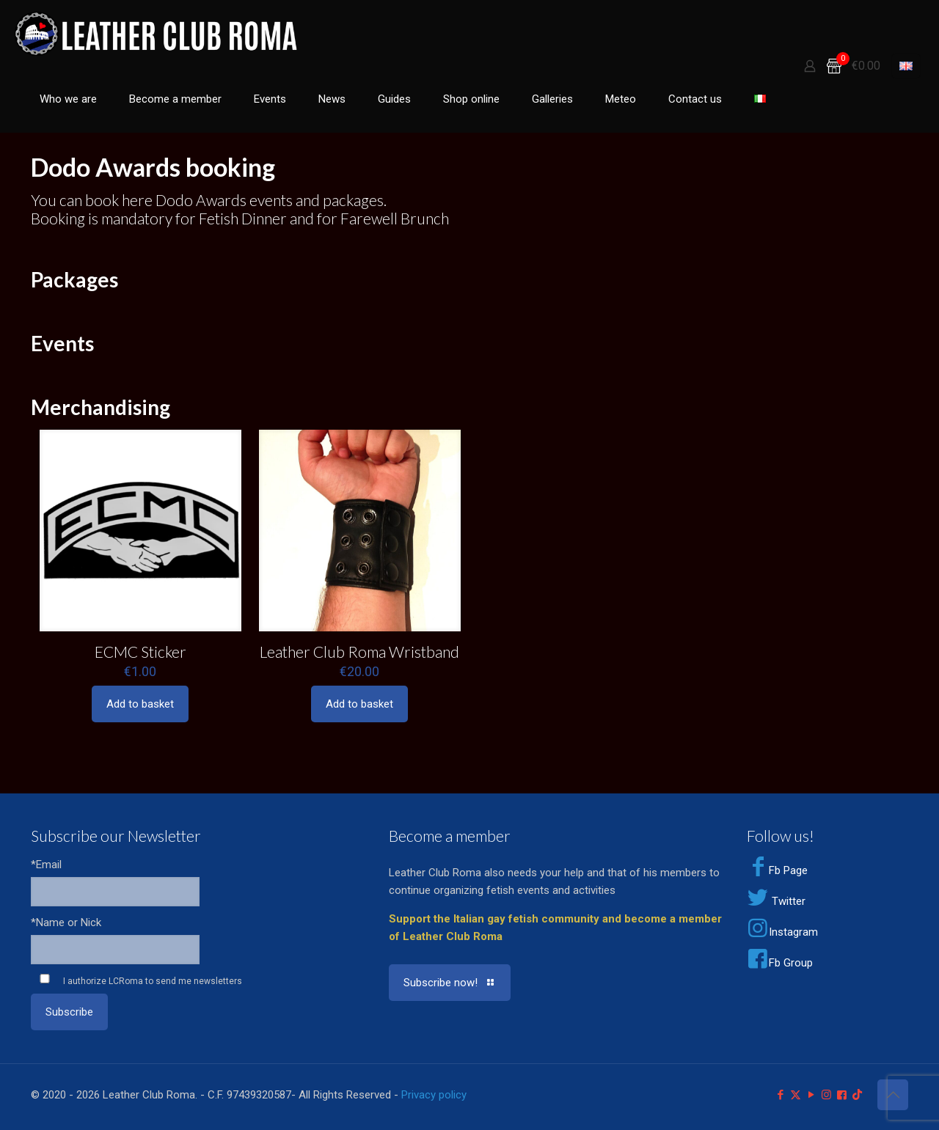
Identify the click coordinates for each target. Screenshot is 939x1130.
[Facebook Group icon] (841, 1094)
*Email (46, 864)
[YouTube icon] (810, 1094)
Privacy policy (434, 1094)
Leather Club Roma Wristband (359, 651)
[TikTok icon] (857, 1094)
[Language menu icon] (906, 66)
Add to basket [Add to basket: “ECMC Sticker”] (140, 704)
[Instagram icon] (826, 1094)
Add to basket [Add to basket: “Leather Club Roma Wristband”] (359, 704)
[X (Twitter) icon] (795, 1094)
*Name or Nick (66, 922)
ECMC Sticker (140, 651)
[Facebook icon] (780, 1094)
